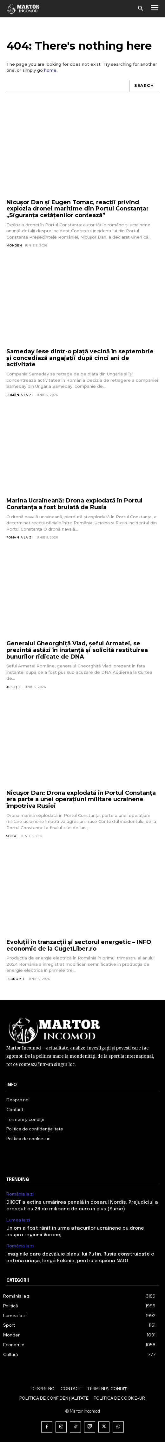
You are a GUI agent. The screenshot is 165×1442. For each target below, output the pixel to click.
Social (12, 836)
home (50, 70)
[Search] (144, 86)
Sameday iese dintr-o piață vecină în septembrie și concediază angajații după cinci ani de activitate (80, 358)
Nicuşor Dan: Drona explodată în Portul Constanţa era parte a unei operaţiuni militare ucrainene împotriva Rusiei (81, 799)
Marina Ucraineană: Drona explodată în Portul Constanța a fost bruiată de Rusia (74, 504)
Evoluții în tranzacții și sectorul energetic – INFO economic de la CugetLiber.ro (78, 945)
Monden (14, 245)
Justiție (13, 687)
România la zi (19, 395)
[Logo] (23, 8)
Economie (15, 979)
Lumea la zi (18, 1220)
